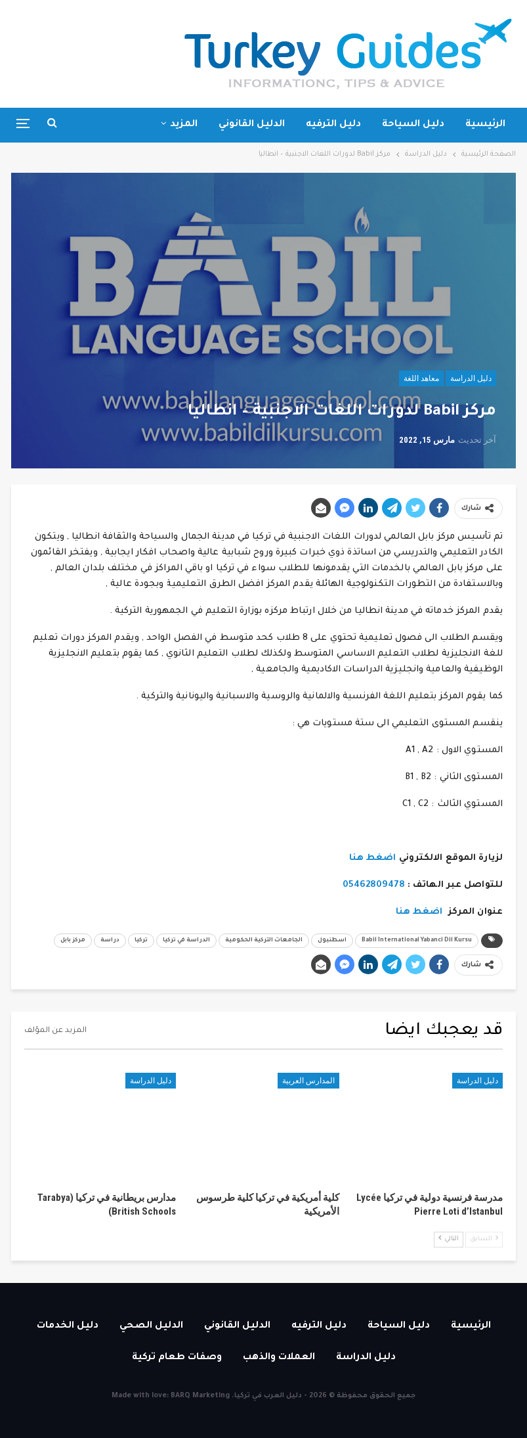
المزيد (184, 125)
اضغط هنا (372, 858)
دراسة (109, 940)
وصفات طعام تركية (177, 1358)
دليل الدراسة (471, 378)
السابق (484, 1238)
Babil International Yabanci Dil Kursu (417, 940)
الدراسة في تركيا (186, 940)
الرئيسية (485, 125)
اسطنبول (332, 940)
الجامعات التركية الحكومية (264, 940)
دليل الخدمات (67, 1326)
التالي (448, 1238)
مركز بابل (72, 940)
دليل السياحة (413, 125)
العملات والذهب (279, 1358)
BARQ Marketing (200, 1396)
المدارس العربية (308, 1080)
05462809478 (374, 885)
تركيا (141, 940)
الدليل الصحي (151, 1326)
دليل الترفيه (333, 125)
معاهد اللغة (421, 378)
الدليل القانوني (252, 125)
